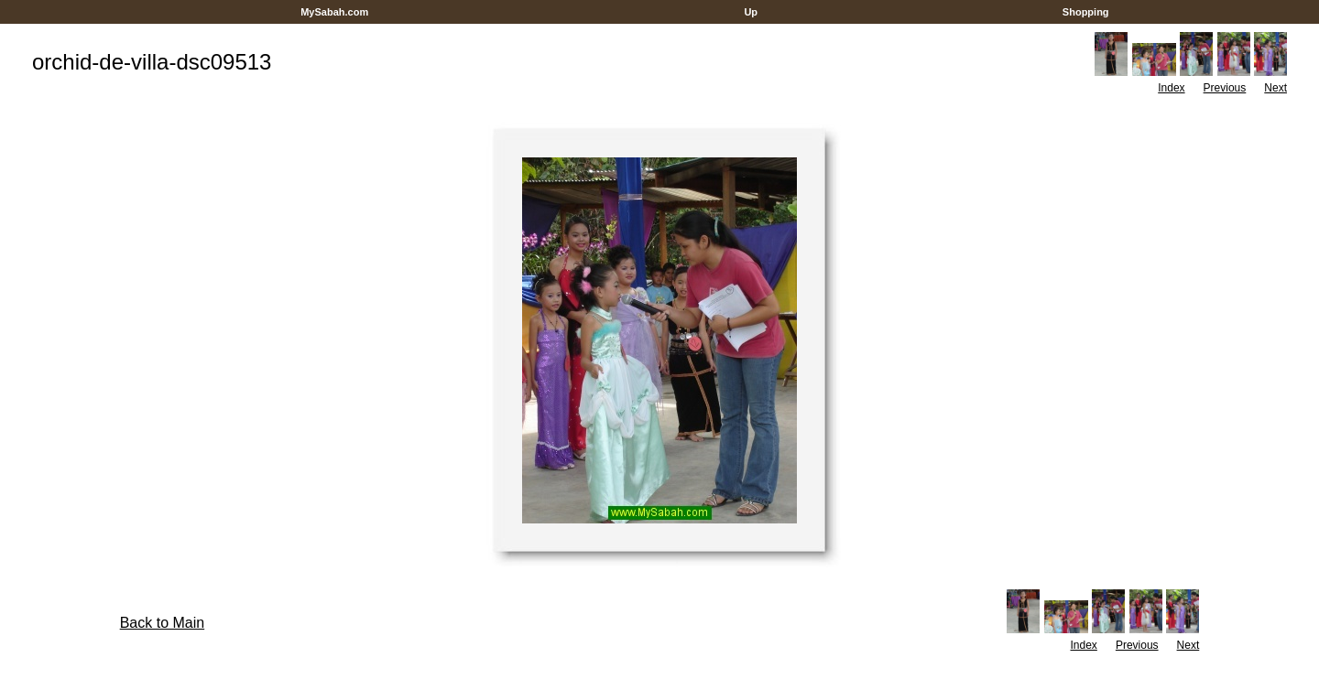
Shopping (1086, 11)
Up (750, 11)
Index (1171, 87)
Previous (1225, 87)
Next (1275, 87)
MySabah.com (334, 11)
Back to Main (162, 622)
